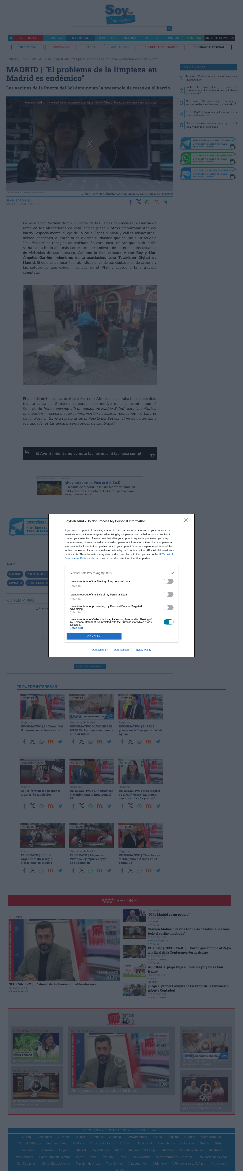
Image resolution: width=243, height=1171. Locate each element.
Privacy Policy (143, 649)
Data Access (121, 649)
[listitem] (121, 573)
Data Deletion (100, 649)
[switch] (169, 581)
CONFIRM (94, 636)
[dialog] (121, 585)
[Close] (187, 521)
